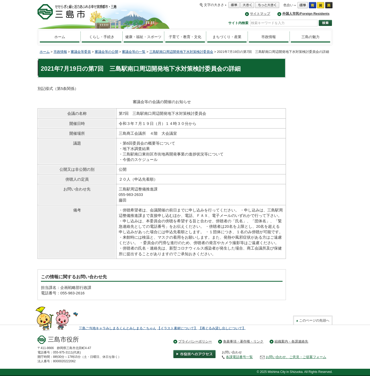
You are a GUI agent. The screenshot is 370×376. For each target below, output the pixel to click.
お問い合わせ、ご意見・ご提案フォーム (296, 357)
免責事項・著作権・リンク (243, 341)
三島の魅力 (310, 37)
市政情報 (268, 37)
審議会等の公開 (106, 52)
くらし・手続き (101, 37)
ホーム (59, 37)
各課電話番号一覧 (239, 357)
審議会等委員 (81, 52)
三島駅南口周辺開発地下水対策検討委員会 (181, 52)
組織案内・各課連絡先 (291, 341)
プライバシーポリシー (195, 341)
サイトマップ (260, 14)
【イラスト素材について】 (177, 328)
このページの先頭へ (312, 320)
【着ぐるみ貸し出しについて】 (222, 328)
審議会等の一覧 (133, 52)
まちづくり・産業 (226, 37)
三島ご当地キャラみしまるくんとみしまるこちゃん (117, 328)
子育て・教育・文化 (185, 37)
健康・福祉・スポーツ (143, 37)
